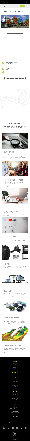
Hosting (15, 397)
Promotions (15, 369)
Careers (15, 380)
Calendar (15, 378)
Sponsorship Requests (15, 417)
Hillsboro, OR (4, 6)
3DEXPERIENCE (15, 364)
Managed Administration (15, 399)
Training (15, 388)
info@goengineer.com (10, 69)
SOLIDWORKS (15, 363)
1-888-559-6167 (16, 412)
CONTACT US (22, 6)
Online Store (15, 386)
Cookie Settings (15, 439)
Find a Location (15, 416)
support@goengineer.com (16, 413)
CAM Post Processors (15, 395)
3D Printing (15, 393)
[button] (22, 2)
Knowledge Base (15, 385)
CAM (15, 368)
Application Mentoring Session (15, 376)
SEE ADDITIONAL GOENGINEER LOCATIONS (15, 78)
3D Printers (15, 365)
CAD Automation (15, 394)
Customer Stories (15, 384)
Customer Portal (15, 382)
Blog (15, 377)
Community (15, 381)
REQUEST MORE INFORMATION (15, 32)
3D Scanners (15, 367)
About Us (15, 374)
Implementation (15, 398)
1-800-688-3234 (9, 73)
